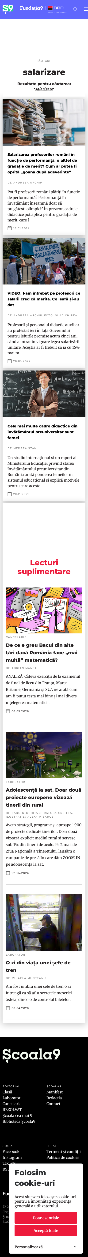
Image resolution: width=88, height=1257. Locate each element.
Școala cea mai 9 (17, 1115)
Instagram (12, 1157)
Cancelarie (12, 1103)
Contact (53, 1103)
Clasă (7, 1092)
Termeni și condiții (63, 1151)
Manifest (54, 1092)
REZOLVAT (12, 1109)
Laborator (11, 1098)
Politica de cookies (62, 1157)
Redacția (54, 1098)
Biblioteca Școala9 (19, 1121)
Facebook (11, 1151)
